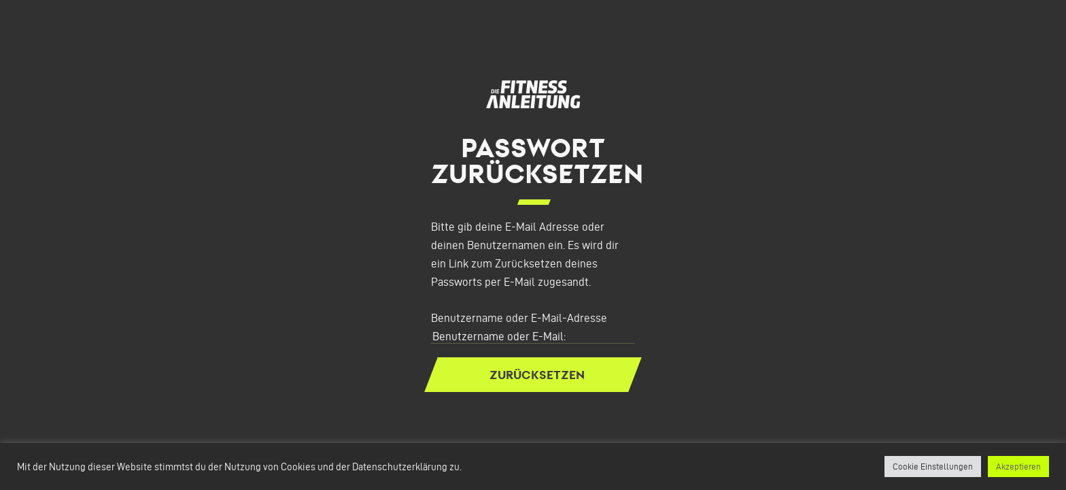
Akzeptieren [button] (1018, 466)
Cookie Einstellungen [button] (933, 466)
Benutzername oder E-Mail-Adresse (519, 318)
